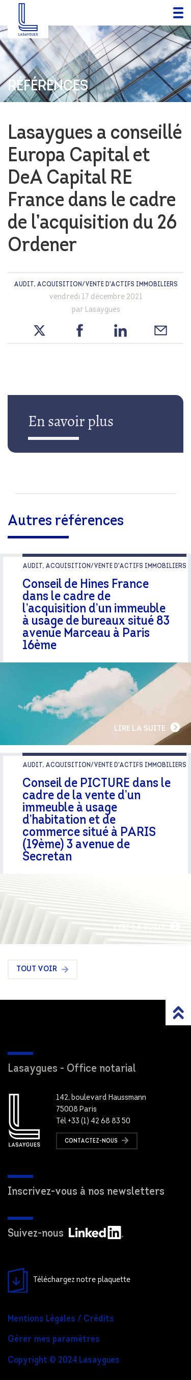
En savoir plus (71, 421)
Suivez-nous (65, 1234)
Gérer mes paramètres (54, 1339)
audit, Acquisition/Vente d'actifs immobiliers (96, 284)
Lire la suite (147, 727)
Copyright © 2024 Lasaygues (64, 1360)
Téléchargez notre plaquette (69, 1280)
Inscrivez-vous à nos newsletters (86, 1192)
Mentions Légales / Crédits (61, 1319)
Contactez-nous (97, 1140)
